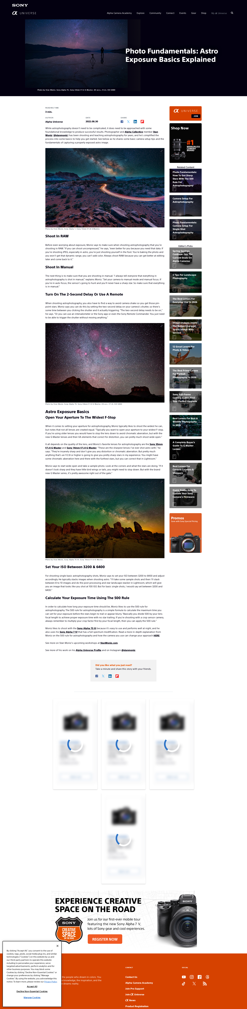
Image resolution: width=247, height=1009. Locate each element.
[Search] (232, 13)
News (130, 1000)
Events (182, 12)
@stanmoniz (61, 135)
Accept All (32, 986)
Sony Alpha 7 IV (69, 631)
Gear (193, 12)
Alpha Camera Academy (119, 12)
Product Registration (136, 1006)
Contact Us (131, 976)
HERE (156, 635)
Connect (170, 12)
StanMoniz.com (109, 642)
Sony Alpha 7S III (86, 628)
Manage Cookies (32, 997)
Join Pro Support (134, 988)
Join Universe (134, 994)
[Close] (57, 945)
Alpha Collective (134, 131)
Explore (140, 12)
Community (155, 12)
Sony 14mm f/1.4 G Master (82, 447)
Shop (203, 12)
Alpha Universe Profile (88, 649)
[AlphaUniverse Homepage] (24, 13)
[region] (32, 974)
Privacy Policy (50, 981)
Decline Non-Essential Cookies (32, 991)
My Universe (219, 13)
